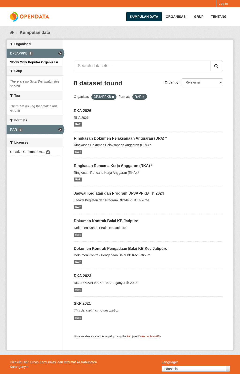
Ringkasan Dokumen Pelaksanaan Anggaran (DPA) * (120, 138)
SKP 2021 (82, 303)
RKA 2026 (82, 111)
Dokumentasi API (149, 336)
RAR (78, 124)
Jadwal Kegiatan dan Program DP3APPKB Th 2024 (119, 193)
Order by (171, 82)
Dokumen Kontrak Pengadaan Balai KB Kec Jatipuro (120, 249)
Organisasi (176, 16)
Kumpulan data (144, 16)
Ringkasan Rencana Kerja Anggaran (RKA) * (113, 166)
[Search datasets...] (142, 66)
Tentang (219, 16)
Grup (198, 16)
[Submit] (216, 66)
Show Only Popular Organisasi (34, 62)
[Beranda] (12, 32)
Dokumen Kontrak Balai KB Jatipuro (106, 221)
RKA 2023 (82, 276)
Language (169, 362)
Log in (223, 3)
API (129, 336)
